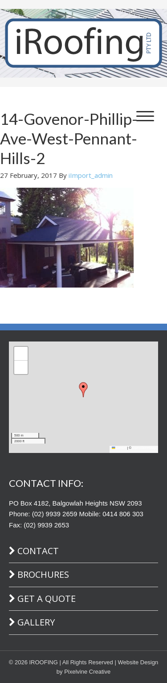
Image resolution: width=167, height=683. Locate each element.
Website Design (138, 662)
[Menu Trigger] (145, 116)
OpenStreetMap (144, 448)
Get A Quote (46, 598)
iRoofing (83, 43)
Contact (38, 551)
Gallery (36, 622)
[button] (83, 389)
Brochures (43, 574)
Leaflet (119, 448)
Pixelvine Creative (87, 671)
